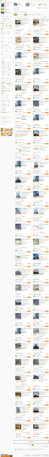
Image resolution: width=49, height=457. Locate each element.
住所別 (37, 14)
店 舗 (3, 26)
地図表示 (22, 14)
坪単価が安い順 (30, 14)
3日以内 (3, 97)
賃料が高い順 (25, 14)
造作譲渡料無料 (5, 62)
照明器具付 (10, 69)
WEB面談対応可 (4, 110)
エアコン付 (10, 63)
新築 (9, 54)
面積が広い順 (32, 14)
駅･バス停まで (9, 46)
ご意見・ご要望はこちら (46, 455)
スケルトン (10, 71)
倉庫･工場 (10, 26)
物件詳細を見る (24, 50)
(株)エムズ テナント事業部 (37, 388)
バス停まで (5, 46)
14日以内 (7, 98)
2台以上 (10, 79)
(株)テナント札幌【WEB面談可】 (38, 157)
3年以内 (7, 55)
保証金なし (9, 34)
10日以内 (3, 98)
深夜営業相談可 (5, 71)
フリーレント (10, 62)
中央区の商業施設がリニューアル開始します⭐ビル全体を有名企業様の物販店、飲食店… (26, 147)
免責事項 (38, 454)
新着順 (35, 14)
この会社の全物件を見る (19, 34)
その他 (42, 14)
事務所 (7, 26)
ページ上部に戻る (47, 453)
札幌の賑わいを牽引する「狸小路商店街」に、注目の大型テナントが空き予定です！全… (25, 240)
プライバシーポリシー (34, 454)
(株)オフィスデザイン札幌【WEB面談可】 (19, 436)
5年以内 (10, 55)
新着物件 (3, 93)
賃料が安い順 (27, 14)
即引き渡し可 (4, 63)
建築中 (6, 54)
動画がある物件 (4, 107)
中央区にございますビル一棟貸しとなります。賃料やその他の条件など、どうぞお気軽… (43, 255)
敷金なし (3, 34)
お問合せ (29, 50)
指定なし (3, 54)
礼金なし (3, 35)
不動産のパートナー (37, 436)
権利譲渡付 (10, 70)
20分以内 (7, 50)
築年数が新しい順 (39, 14)
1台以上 (7, 79)
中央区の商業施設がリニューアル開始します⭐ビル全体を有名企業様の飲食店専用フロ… (44, 225)
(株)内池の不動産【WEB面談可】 (20, 157)
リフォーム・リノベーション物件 (6, 76)
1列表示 (19, 14)
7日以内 (7, 97)
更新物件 (6, 93)
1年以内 (3, 55)
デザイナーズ (4, 69)
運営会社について (28, 454)
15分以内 (3, 50)
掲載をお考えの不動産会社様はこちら (45, 454)
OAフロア (4, 70)
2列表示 (16, 14)
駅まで (2, 46)
